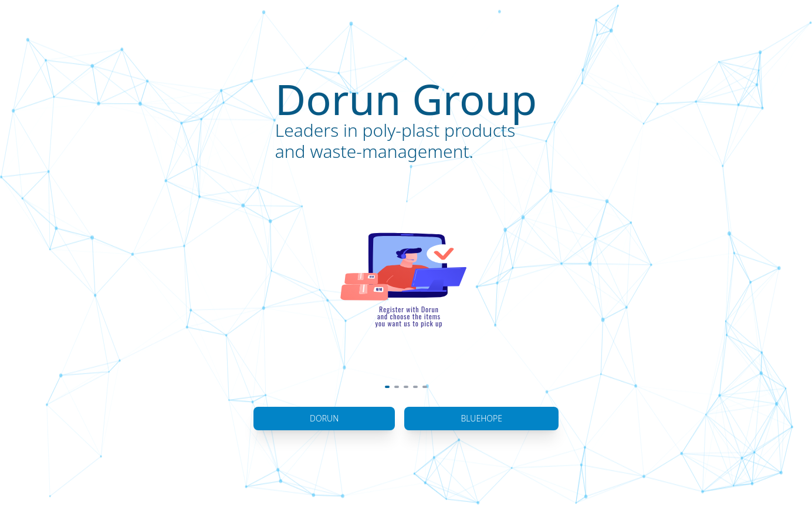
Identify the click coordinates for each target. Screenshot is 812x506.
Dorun (324, 418)
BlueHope (481, 418)
